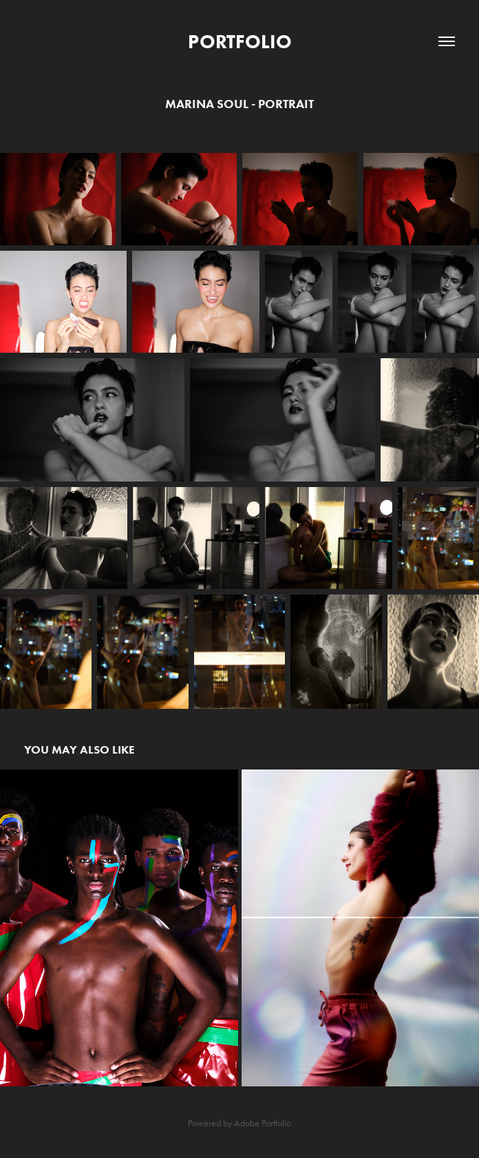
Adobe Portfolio (262, 1123)
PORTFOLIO (240, 41)
